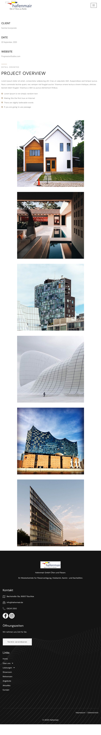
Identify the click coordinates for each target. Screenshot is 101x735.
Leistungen (9, 668)
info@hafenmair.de (13, 602)
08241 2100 (10, 608)
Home (5, 659)
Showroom (7, 672)
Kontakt (6, 690)
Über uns (9, 663)
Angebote (7, 681)
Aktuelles (6, 685)
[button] (17, 642)
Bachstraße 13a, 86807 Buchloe (18, 596)
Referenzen (7, 676)
